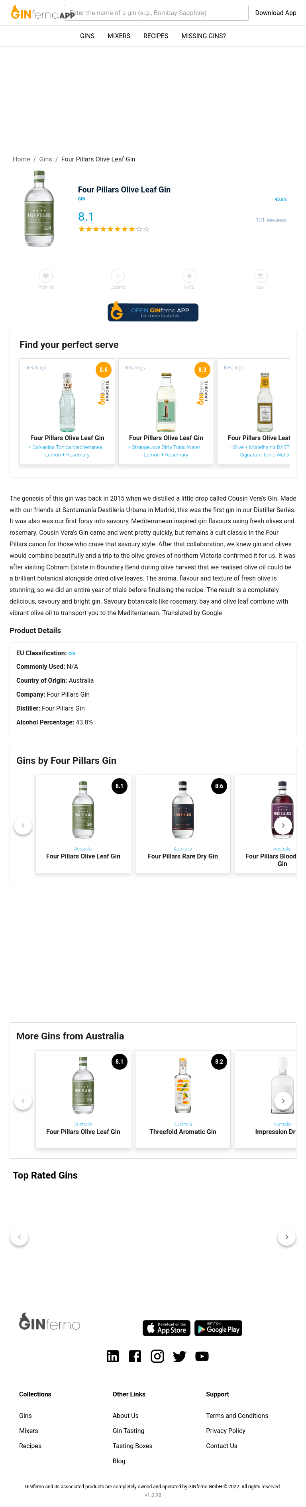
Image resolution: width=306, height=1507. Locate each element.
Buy (260, 287)
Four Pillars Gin (68, 694)
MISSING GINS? (203, 36)
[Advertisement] (153, 952)
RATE (189, 287)
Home (21, 159)
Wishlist (45, 287)
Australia (81, 680)
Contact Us (221, 1446)
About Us (126, 1416)
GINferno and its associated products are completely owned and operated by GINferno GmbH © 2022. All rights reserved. (153, 1487)
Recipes (30, 1446)
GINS (87, 36)
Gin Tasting (129, 1431)
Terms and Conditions (237, 1416)
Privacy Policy (225, 1431)
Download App (275, 13)
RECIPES (155, 36)
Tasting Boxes (133, 1446)
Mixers (28, 1431)
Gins (45, 159)
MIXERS (119, 36)
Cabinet (117, 287)
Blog (119, 1461)
